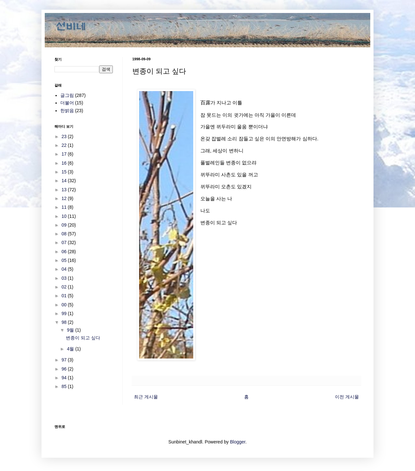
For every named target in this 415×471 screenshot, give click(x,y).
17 (65, 154)
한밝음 (67, 110)
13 (65, 189)
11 (65, 207)
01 (65, 295)
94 (65, 377)
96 (65, 368)
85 (65, 386)
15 (65, 171)
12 (65, 198)
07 (65, 242)
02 (65, 286)
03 (65, 278)
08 (65, 233)
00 (65, 304)
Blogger (237, 441)
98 (65, 322)
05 (65, 260)
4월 (71, 348)
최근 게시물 (146, 396)
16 (65, 163)
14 (65, 180)
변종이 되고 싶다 (83, 337)
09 (65, 225)
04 (65, 269)
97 (65, 359)
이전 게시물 (347, 396)
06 (65, 251)
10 (65, 216)
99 (65, 313)
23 (65, 136)
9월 (71, 330)
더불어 (67, 102)
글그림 (67, 95)
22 (65, 145)
